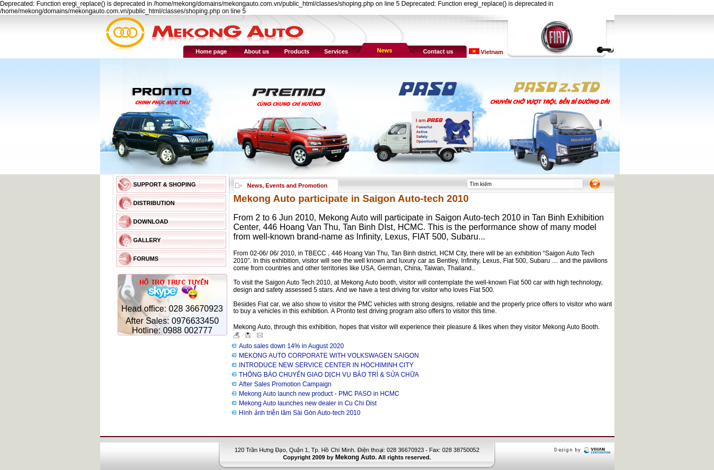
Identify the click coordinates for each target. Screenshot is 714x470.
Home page (211, 51)
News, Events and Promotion (287, 185)
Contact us (438, 51)
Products (297, 51)
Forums (146, 258)
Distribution (154, 203)
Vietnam (491, 52)
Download (150, 221)
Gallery (147, 240)
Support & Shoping (164, 184)
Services (336, 51)
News (384, 50)
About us (256, 51)
